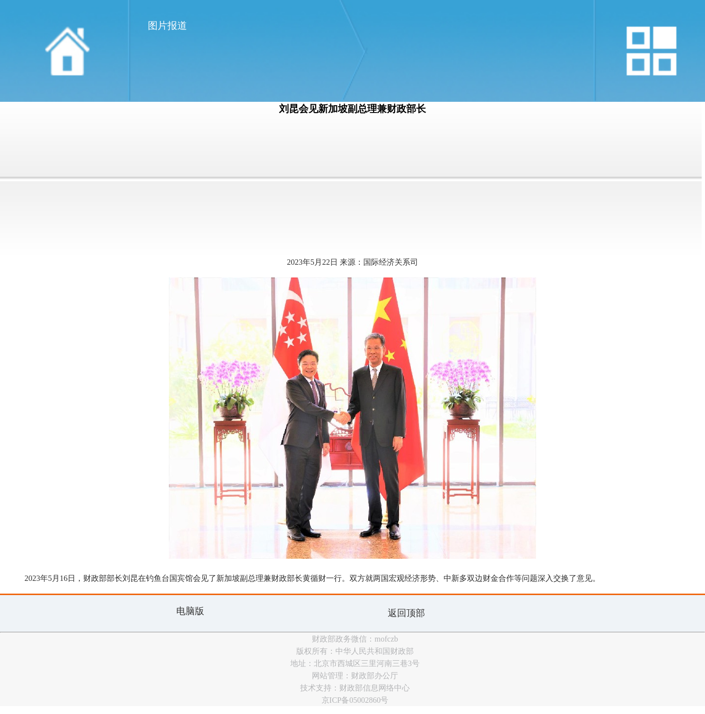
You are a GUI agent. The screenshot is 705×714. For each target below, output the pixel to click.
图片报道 (167, 25)
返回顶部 (406, 613)
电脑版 (190, 611)
